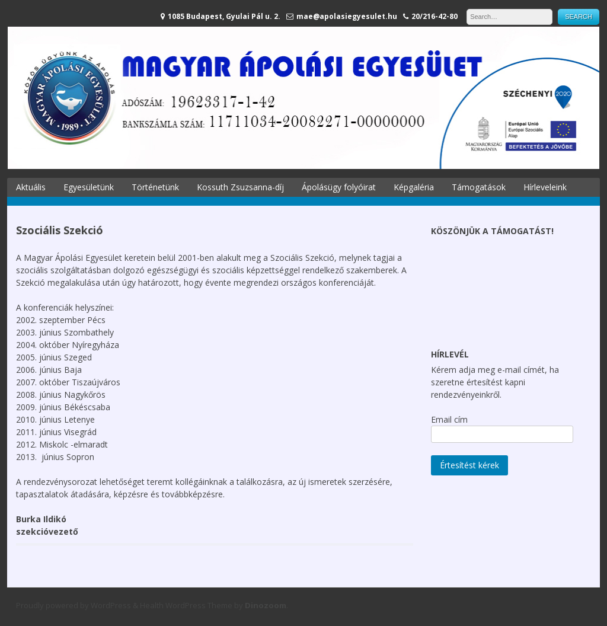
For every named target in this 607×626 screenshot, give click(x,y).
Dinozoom (265, 605)
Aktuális (31, 187)
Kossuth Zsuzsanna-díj (240, 187)
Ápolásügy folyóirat (339, 187)
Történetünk (155, 187)
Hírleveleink (545, 187)
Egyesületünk (88, 187)
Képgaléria (414, 187)
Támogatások (479, 187)
